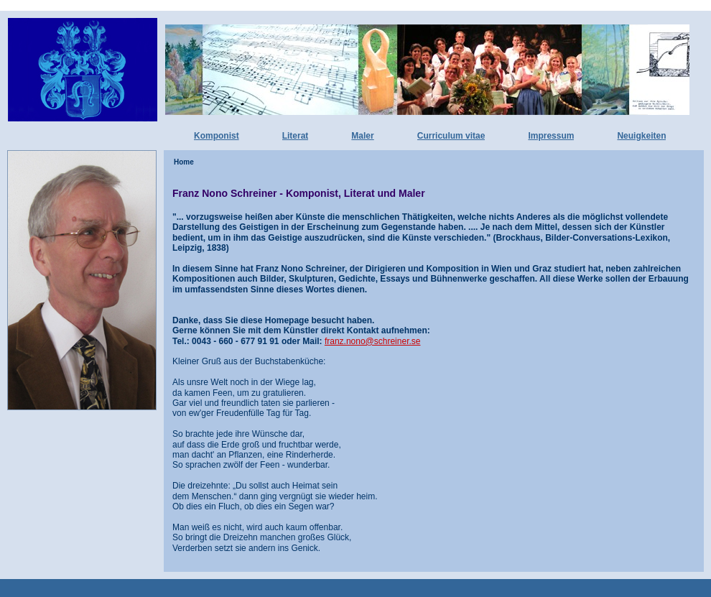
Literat (295, 136)
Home (184, 162)
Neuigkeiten (641, 136)
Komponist (216, 136)
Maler (362, 136)
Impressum (551, 136)
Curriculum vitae (451, 136)
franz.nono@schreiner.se (373, 341)
